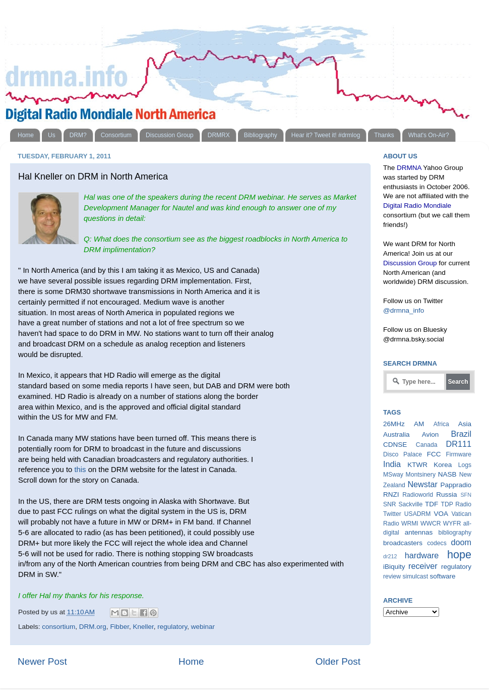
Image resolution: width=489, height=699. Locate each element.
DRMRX (219, 135)
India (392, 464)
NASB (447, 474)
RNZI (391, 494)
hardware (422, 555)
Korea (443, 465)
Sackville (410, 504)
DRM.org (92, 626)
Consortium (116, 135)
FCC (434, 454)
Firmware (458, 454)
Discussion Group (170, 135)
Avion (430, 434)
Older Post (338, 661)
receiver (423, 565)
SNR (389, 504)
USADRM (417, 513)
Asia (464, 424)
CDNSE (395, 444)
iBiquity (394, 566)
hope (459, 554)
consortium (58, 626)
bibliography (455, 532)
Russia (446, 494)
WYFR (452, 523)
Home (26, 135)
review (392, 576)
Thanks (384, 135)
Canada (427, 444)
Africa (441, 424)
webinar (203, 626)
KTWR (417, 465)
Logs (464, 465)
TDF (431, 504)
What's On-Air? (428, 135)
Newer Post (42, 661)
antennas (419, 532)
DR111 (458, 443)
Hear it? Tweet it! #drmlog (325, 135)
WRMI (409, 523)
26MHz (394, 424)
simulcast (415, 576)
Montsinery (421, 474)
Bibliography (260, 135)
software (442, 576)
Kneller (143, 626)
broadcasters (402, 543)
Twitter (392, 513)
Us (51, 135)
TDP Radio (456, 504)
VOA (441, 513)
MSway (393, 474)
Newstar (422, 484)
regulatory (172, 626)
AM (419, 424)
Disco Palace (402, 454)
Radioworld (417, 494)
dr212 (390, 556)
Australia (396, 434)
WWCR (430, 523)
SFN (465, 495)
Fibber (119, 626)
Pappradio (455, 485)
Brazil (461, 433)
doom (461, 542)
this (80, 469)
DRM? (78, 135)
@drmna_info (403, 310)
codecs (436, 543)
